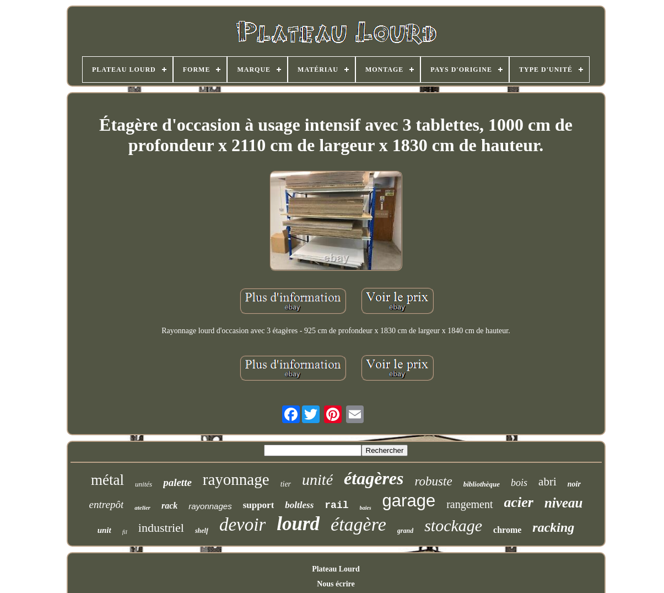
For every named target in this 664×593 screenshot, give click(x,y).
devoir (242, 525)
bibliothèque (481, 484)
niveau (563, 502)
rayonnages (209, 506)
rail (336, 505)
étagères (373, 478)
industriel (161, 528)
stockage (453, 525)
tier (285, 484)
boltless (299, 505)
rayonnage (236, 479)
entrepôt (106, 504)
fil (124, 531)
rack (169, 505)
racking (553, 527)
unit (104, 530)
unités (143, 484)
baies (365, 508)
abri (547, 481)
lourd (298, 524)
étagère (358, 524)
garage (409, 500)
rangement (469, 504)
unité (317, 479)
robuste (433, 481)
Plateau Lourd (336, 569)
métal (107, 480)
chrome (507, 530)
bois (519, 482)
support (258, 505)
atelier (142, 507)
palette (177, 482)
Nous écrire (336, 584)
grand (405, 531)
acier (518, 502)
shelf (201, 531)
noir (574, 484)
